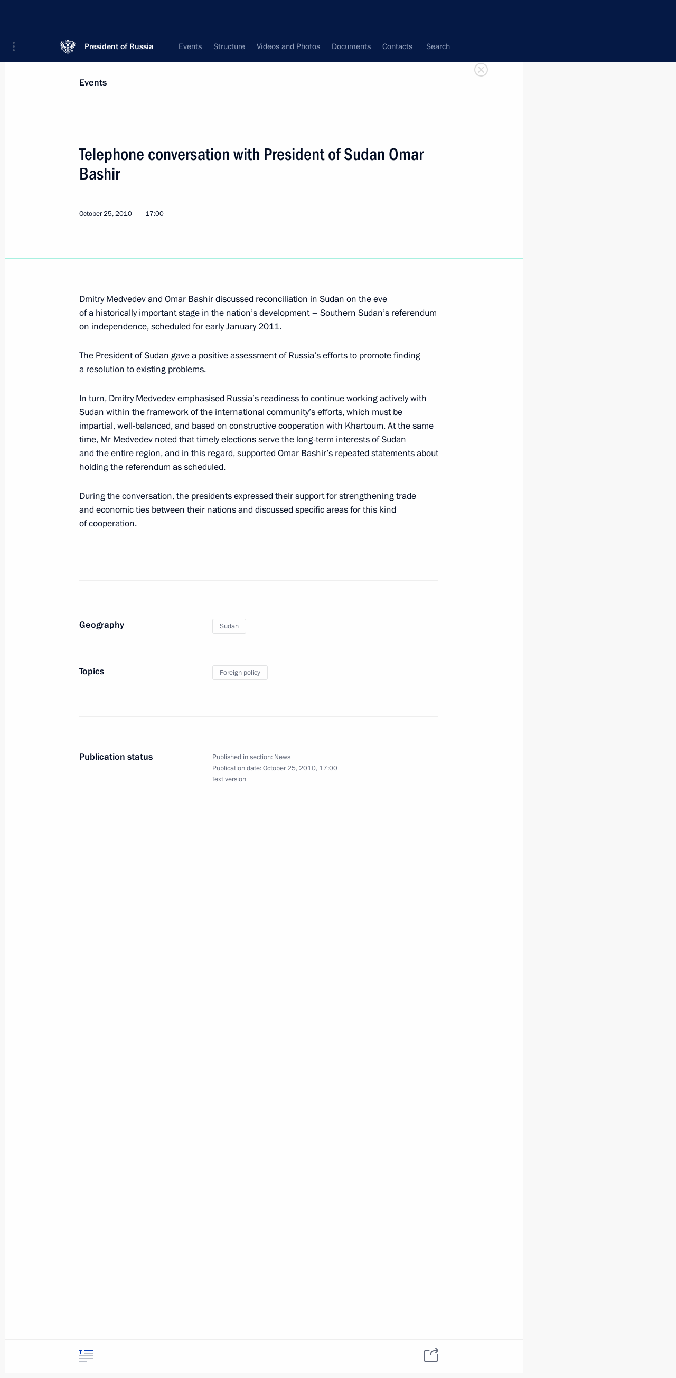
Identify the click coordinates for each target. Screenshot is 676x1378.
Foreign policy (240, 672)
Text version (229, 779)
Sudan (229, 626)
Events (93, 83)
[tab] (86, 1355)
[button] (17, 16)
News (282, 757)
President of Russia (119, 15)
